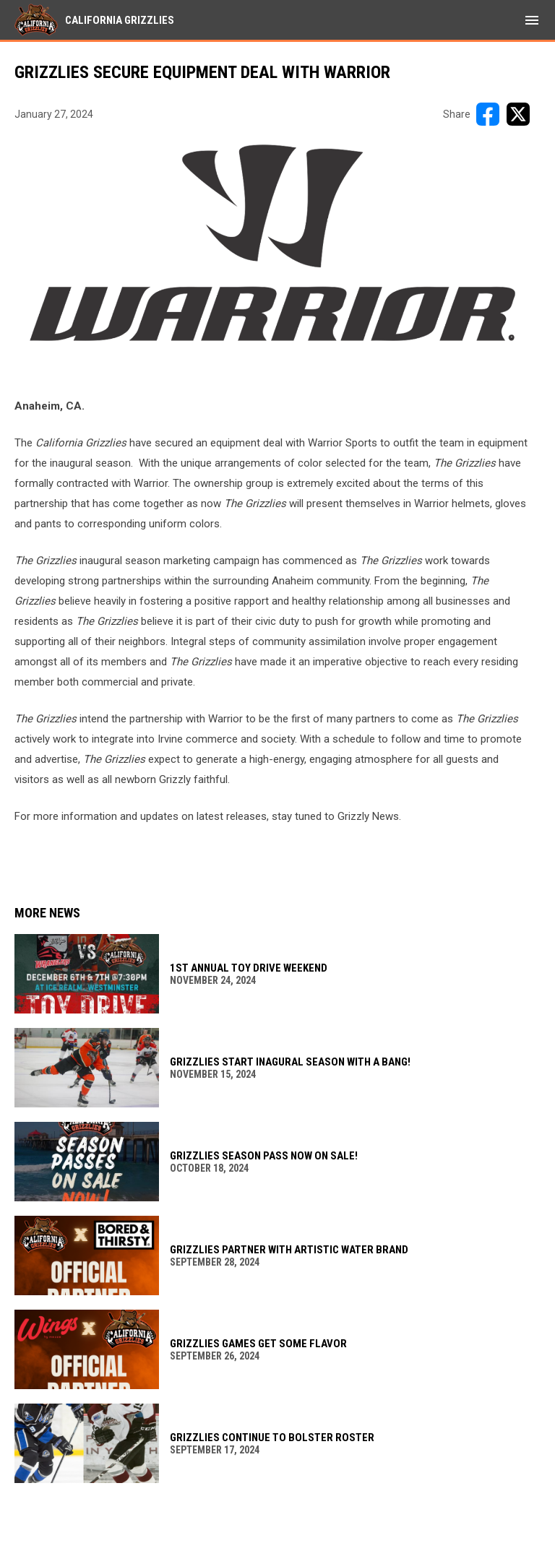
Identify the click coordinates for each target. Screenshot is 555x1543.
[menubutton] (532, 20)
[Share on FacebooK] (487, 114)
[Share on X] (518, 114)
